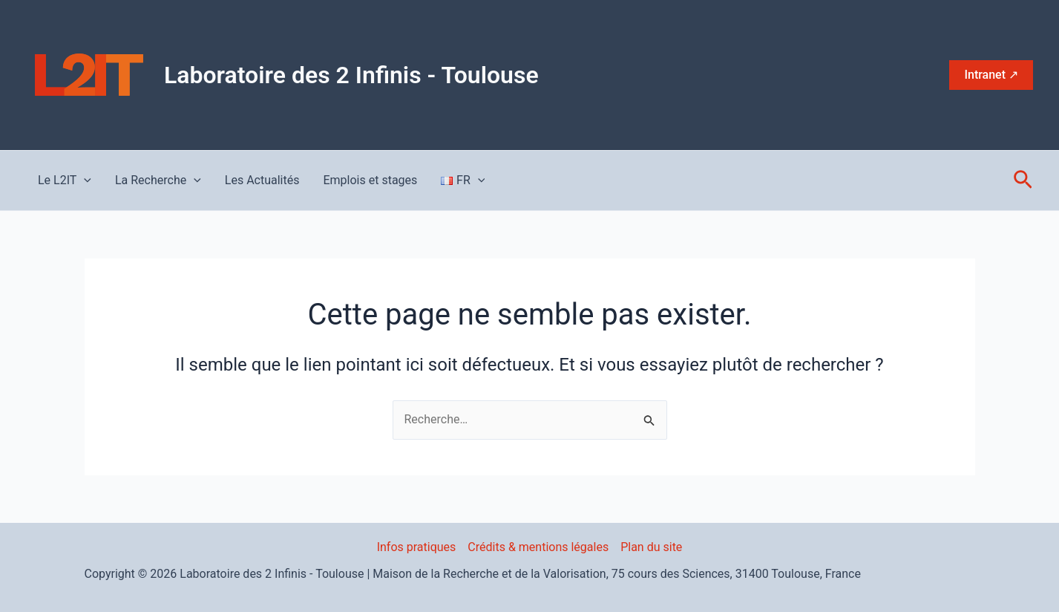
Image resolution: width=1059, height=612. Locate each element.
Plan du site (651, 547)
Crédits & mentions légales (538, 547)
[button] (991, 75)
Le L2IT (64, 180)
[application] (83, 180)
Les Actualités (262, 180)
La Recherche (158, 180)
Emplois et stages (370, 180)
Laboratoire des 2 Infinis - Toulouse (351, 75)
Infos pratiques (416, 547)
